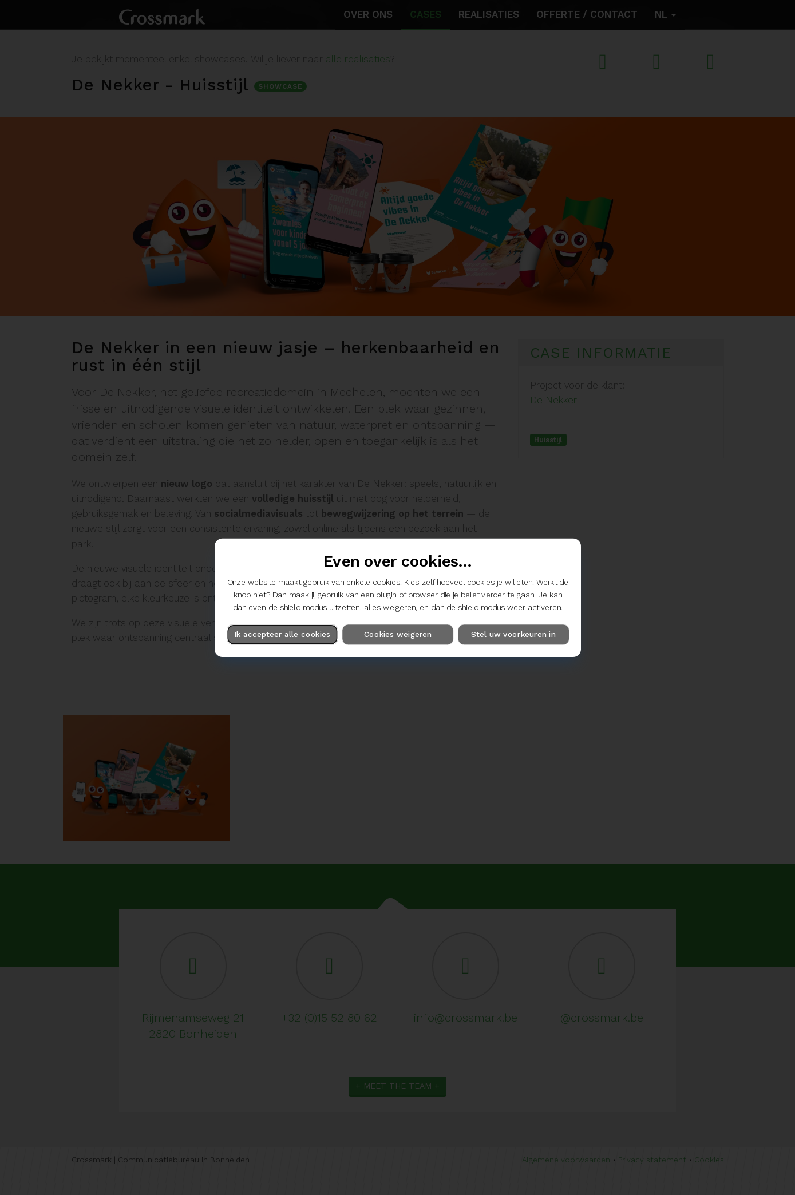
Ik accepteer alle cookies (282, 634)
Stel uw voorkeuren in (513, 634)
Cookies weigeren (397, 634)
